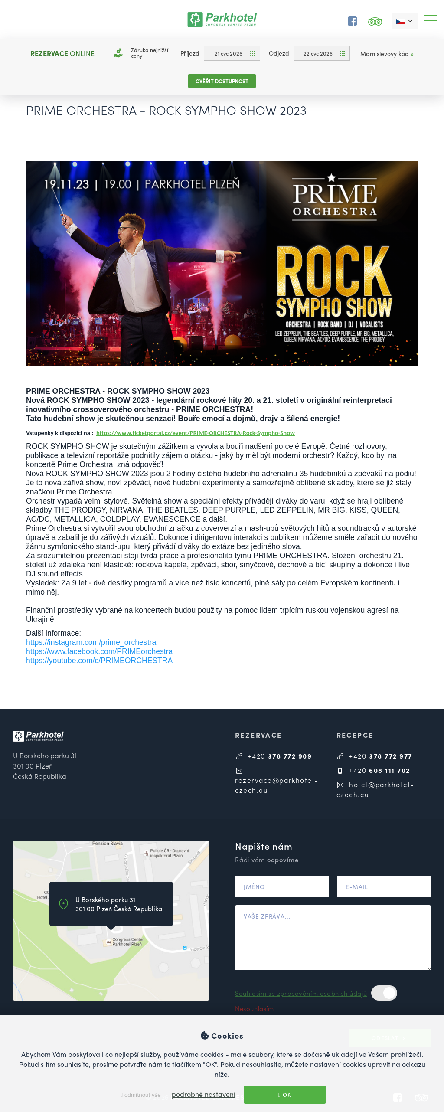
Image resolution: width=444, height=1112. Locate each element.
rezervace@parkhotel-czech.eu (276, 780)
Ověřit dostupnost (222, 81)
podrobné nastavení (203, 1094)
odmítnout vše (140, 1095)
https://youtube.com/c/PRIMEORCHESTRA (99, 660)
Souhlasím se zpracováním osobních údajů (301, 993)
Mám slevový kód (387, 53)
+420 (273, 756)
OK (284, 1095)
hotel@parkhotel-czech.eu (375, 789)
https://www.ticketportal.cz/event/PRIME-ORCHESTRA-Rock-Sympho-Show (195, 433)
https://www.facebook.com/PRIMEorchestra (99, 651)
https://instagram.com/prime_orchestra (91, 642)
